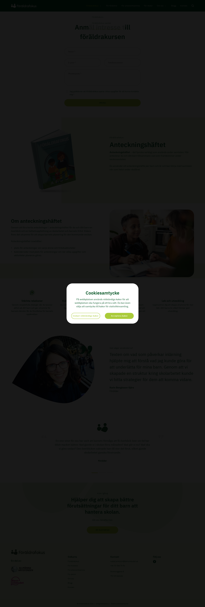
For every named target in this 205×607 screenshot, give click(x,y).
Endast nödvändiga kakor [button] (86, 316)
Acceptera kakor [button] (119, 316)
